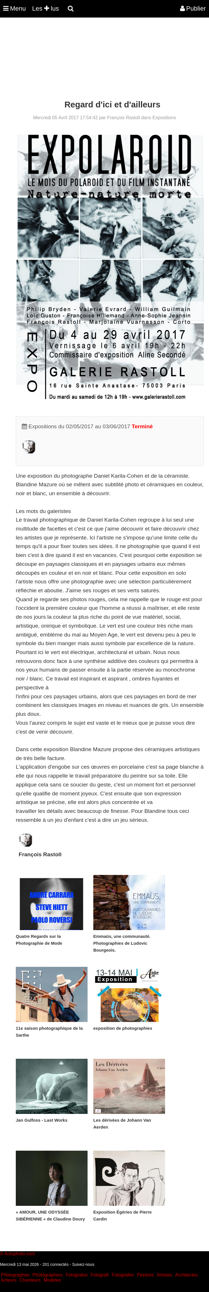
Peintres (145, 1274)
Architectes (186, 1274)
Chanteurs (30, 1280)
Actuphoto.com (19, 1253)
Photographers (47, 1274)
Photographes (15, 1274)
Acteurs (8, 1280)
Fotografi (99, 1274)
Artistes (164, 1274)
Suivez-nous (83, 1264)
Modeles (52, 1280)
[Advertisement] (104, 60)
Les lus (45, 8)
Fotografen (123, 1274)
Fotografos (77, 1274)
